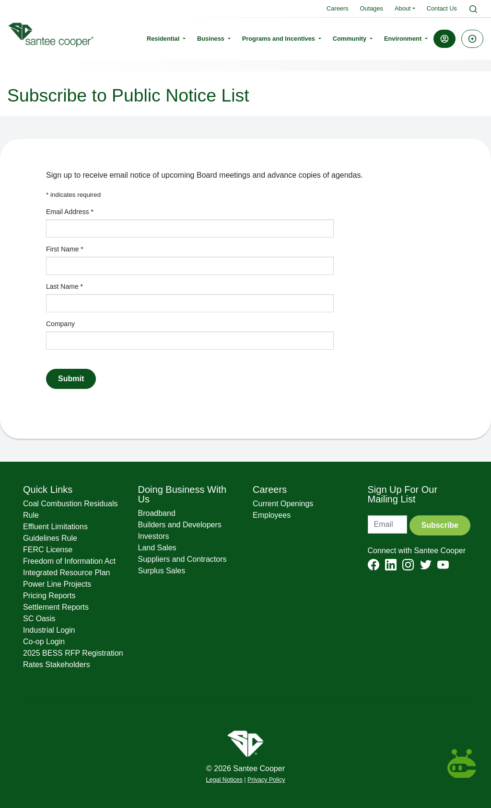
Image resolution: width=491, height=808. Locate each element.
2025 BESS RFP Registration (73, 653)
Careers (338, 8)
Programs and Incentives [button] (279, 38)
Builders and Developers (180, 525)
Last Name (64, 286)
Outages (371, 8)
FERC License (47, 550)
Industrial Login (49, 630)
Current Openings (283, 504)
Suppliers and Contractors (182, 559)
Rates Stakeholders (56, 664)
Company (60, 324)
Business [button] (211, 38)
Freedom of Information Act (69, 561)
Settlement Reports (56, 607)
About (402, 8)
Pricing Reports (49, 596)
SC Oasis (39, 619)
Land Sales (157, 548)
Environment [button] (403, 38)
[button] (444, 39)
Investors (153, 536)
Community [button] (350, 38)
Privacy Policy (266, 779)
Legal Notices (224, 779)
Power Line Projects (57, 584)
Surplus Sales (162, 571)
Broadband (156, 513)
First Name (64, 249)
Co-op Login (44, 641)
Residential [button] (164, 38)
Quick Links (47, 489)
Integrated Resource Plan (66, 573)
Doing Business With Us (182, 494)
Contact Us (442, 8)
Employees (272, 515)
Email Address (70, 212)
